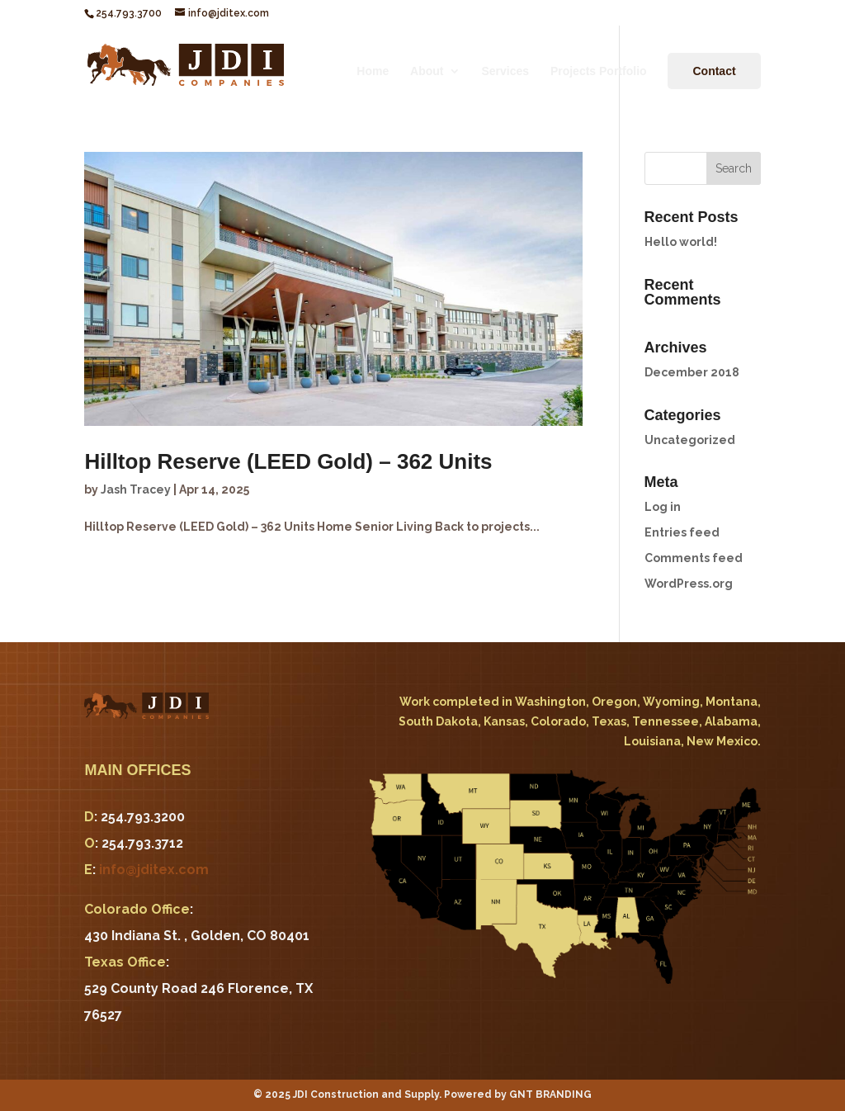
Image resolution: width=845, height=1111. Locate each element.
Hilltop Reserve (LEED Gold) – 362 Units (288, 461)
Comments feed (693, 558)
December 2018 (691, 372)
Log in (662, 506)
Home (372, 71)
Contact (713, 71)
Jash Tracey (136, 489)
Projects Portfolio (598, 71)
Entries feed (682, 532)
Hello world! (680, 241)
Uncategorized (689, 440)
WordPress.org (688, 583)
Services (505, 71)
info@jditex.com (154, 869)
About (426, 71)
